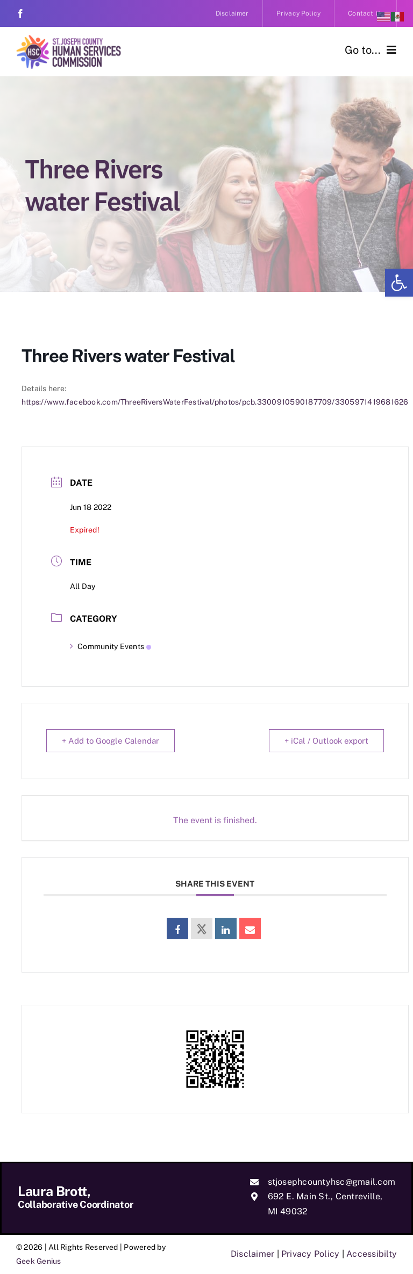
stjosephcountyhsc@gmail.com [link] (331, 1182)
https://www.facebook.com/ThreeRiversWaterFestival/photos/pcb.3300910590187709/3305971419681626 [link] (215, 402)
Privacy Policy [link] (310, 1254)
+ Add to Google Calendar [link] (110, 740)
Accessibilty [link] (371, 1254)
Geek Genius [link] (38, 1261)
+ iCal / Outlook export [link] (326, 740)
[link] (399, 283)
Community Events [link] (110, 646)
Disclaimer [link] (252, 1254)
